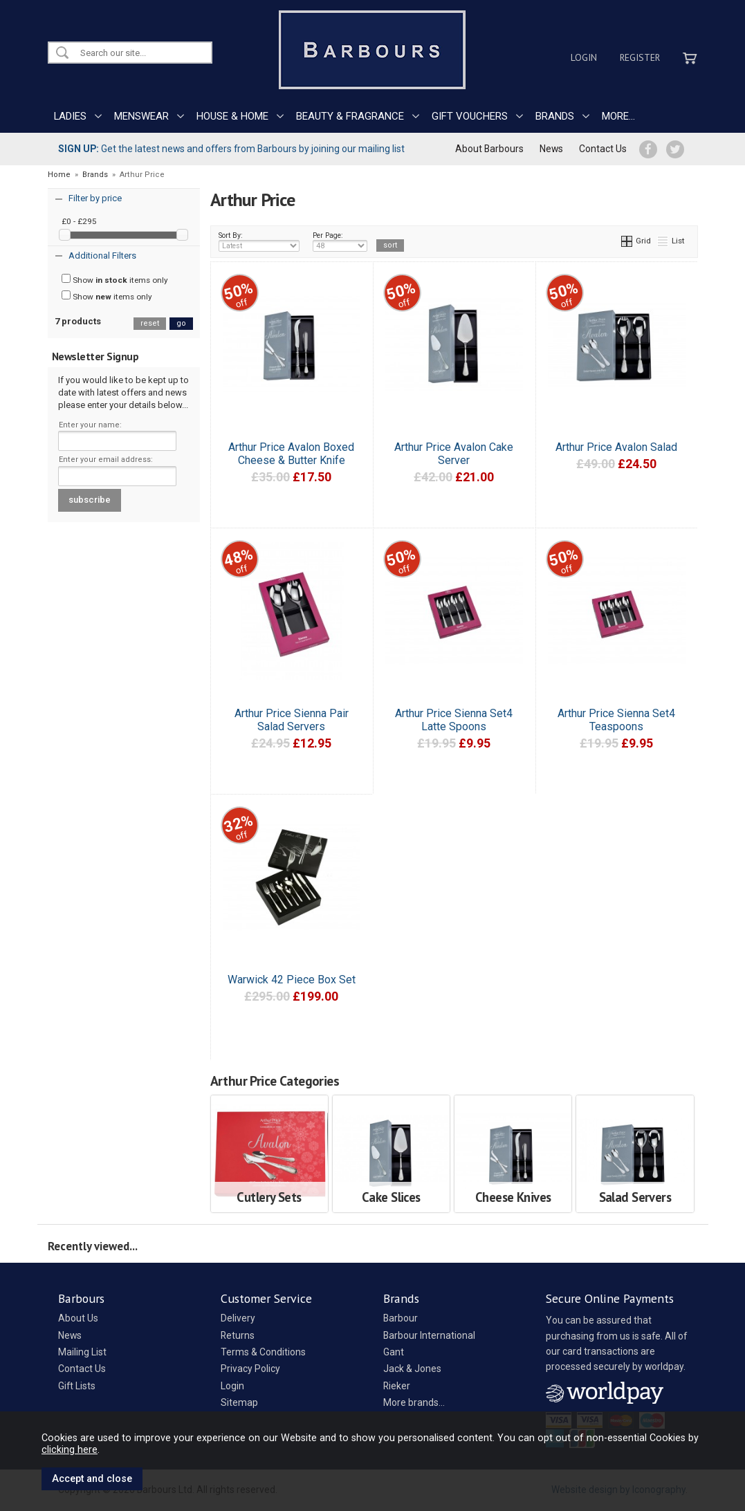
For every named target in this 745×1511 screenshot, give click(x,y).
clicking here (70, 1449)
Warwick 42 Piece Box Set (292, 979)
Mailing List (82, 1351)
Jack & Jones (412, 1368)
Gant (393, 1351)
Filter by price (95, 198)
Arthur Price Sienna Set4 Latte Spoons (454, 720)
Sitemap (239, 1402)
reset (149, 323)
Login (584, 57)
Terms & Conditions (263, 1351)
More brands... (414, 1402)
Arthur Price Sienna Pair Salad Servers (291, 720)
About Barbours (489, 148)
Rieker (396, 1385)
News (551, 148)
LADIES (70, 116)
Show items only (115, 279)
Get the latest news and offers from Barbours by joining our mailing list (231, 148)
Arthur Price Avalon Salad (616, 447)
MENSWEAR (141, 116)
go (181, 323)
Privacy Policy (250, 1368)
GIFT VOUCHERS (470, 116)
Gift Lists (76, 1385)
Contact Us (603, 148)
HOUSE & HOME (232, 116)
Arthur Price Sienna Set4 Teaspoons (616, 720)
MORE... (618, 116)
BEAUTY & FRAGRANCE (350, 116)
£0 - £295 (79, 221)
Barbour (400, 1318)
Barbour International (429, 1335)
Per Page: (340, 241)
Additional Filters (102, 255)
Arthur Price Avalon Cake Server (453, 454)
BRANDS (554, 116)
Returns (238, 1335)
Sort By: (259, 241)
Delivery (238, 1318)
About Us (78, 1318)
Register (640, 57)
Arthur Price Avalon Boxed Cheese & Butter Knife (291, 454)
